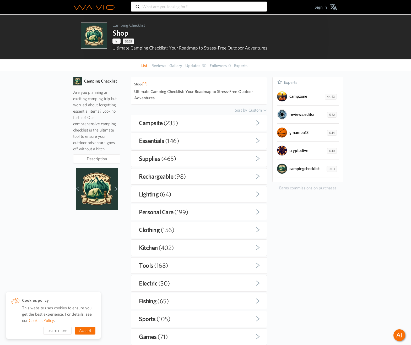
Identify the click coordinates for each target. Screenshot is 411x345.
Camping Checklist (128, 25)
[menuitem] (321, 7)
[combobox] (199, 4)
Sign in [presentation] (321, 7)
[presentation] (94, 37)
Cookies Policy (41, 320)
